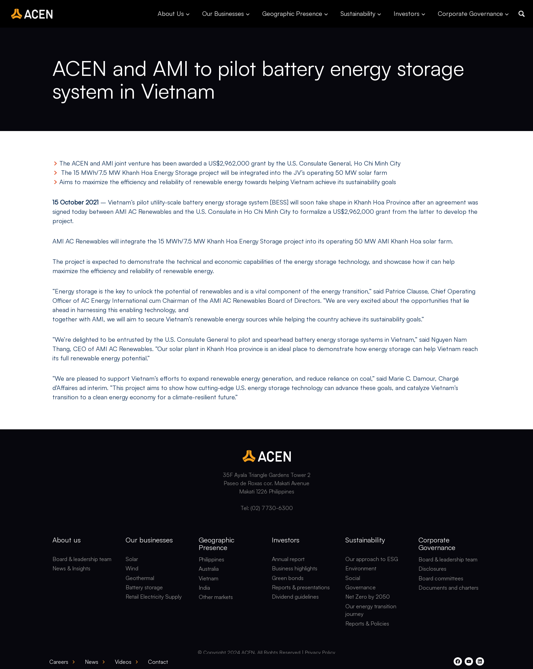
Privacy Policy (320, 652)
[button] (522, 14)
